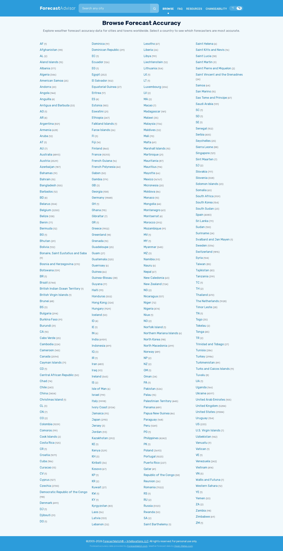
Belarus (45, 204)
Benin (44, 222)
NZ (146, 364)
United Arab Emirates (210, 399)
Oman (148, 376)
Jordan (97, 432)
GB (94, 185)
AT (41, 142)
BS (42, 307)
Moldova (149, 191)
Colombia (46, 424)
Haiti (95, 290)
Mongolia (150, 204)
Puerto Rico (152, 462)
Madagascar (152, 111)
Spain (199, 214)
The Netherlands (207, 301)
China (44, 393)
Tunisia (201, 350)
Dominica (98, 43)
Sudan (200, 227)
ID (93, 321)
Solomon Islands (207, 184)
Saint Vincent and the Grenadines (219, 74)
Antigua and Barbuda (54, 105)
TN (198, 313)
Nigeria (148, 308)
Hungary (98, 308)
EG (93, 68)
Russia (148, 506)
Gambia (97, 179)
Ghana (96, 210)
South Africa (205, 196)
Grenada (98, 241)
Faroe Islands (101, 130)
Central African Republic (57, 375)
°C (239, 8)
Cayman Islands (51, 362)
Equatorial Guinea (104, 87)
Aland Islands (49, 62)
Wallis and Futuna (208, 479)
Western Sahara (207, 486)
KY (93, 499)
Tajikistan (202, 270)
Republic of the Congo (159, 475)
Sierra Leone (204, 147)
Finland (97, 148)
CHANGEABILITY (216, 8)
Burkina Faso (49, 319)
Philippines (151, 438)
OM (146, 370)
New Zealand (153, 284)
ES (93, 99)
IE (93, 327)
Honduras (98, 296)
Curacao (45, 467)
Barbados (46, 191)
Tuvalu (200, 375)
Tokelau (201, 325)
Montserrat (151, 216)
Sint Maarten (205, 159)
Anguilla (45, 99)
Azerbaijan (47, 167)
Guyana (97, 284)
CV (42, 473)
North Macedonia (155, 345)
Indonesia (98, 345)
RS (145, 493)
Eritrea (96, 93)
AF (41, 43)
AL (41, 56)
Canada (45, 356)
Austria (45, 161)
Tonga (200, 331)
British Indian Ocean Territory (60, 288)
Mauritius (150, 167)
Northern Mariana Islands (161, 333)
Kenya (96, 450)
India (95, 339)
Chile (43, 387)
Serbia (200, 134)
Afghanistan (48, 50)
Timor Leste (204, 307)
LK (145, 74)
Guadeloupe (100, 247)
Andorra (45, 87)
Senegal (201, 128)
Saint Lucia (203, 56)
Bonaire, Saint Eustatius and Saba (63, 253)
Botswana (47, 270)
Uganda (201, 387)
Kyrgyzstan (99, 506)
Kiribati (96, 462)
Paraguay (150, 419)
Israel (95, 395)
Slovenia (201, 178)
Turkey (200, 356)
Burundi (45, 325)
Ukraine (201, 393)
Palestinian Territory (158, 401)
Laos (95, 512)
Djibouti (45, 515)
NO (146, 321)
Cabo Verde (47, 338)
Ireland (96, 376)
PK (145, 444)
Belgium (45, 210)
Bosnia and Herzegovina (56, 264)
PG (146, 432)
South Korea (204, 202)
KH (93, 456)
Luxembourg (152, 87)
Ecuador (97, 62)
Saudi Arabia (204, 104)
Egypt (96, 74)
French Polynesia (103, 167)
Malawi (148, 117)
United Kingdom (207, 406)
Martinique (151, 154)
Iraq (94, 370)
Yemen (200, 498)
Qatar (147, 469)
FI (93, 136)
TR (197, 338)
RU (146, 499)
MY (146, 241)
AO (42, 111)
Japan (96, 419)
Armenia (45, 130)
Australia (46, 154)
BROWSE (168, 8)
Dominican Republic (105, 50)
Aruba (44, 136)
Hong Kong (99, 302)
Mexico (148, 179)
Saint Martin (204, 62)
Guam (96, 253)
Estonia (97, 105)
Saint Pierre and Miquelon (213, 68)
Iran (94, 364)
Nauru (148, 265)
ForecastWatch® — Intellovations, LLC (125, 541)
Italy (95, 401)
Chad (43, 381)
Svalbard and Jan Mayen (213, 239)
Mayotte (149, 173)
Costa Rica (47, 442)
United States (205, 412)
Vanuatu (201, 442)
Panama (149, 407)
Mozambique (152, 228)
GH (94, 204)
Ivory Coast (99, 407)
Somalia (201, 190)
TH (198, 288)
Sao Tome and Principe (211, 97)
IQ (93, 351)
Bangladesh (48, 185)
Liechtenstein (153, 62)
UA (198, 381)
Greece (97, 228)
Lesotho (149, 43)
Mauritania (151, 161)
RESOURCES (194, 8)
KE (93, 444)
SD (198, 116)
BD (42, 197)
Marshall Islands (155, 148)
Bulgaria (45, 313)
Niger (147, 302)
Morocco (149, 222)
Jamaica (98, 413)
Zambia (201, 510)
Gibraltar (98, 216)
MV (146, 234)
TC (198, 282)
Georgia (97, 191)
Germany (98, 197)
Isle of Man (99, 389)
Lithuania (150, 68)
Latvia (96, 518)
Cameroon (47, 350)
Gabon (96, 173)
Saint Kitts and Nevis (210, 50)
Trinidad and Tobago (210, 344)
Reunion (149, 481)
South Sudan (205, 208)
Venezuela (203, 461)
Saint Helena (204, 43)
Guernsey (98, 265)
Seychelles (203, 141)
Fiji (94, 142)
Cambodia (47, 344)
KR (93, 481)
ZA (198, 504)
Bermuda (46, 228)
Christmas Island (51, 399)
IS (93, 382)
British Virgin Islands (54, 295)
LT (145, 80)
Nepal (147, 271)
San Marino (203, 91)
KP (93, 475)
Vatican (201, 449)
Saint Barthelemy (156, 524)
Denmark (46, 503)
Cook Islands (48, 436)
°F (233, 8)
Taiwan (201, 264)
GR (94, 222)
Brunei (44, 301)
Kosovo (97, 469)
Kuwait (96, 487)
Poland (148, 450)
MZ (146, 253)
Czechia (45, 486)
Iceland (97, 315)
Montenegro (152, 210)
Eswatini (98, 111)
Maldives (150, 130)
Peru (147, 425)
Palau (147, 395)
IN (93, 333)
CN (42, 412)
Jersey (96, 425)
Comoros (46, 430)
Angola (44, 93)
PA (145, 382)
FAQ (180, 8)
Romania (150, 487)
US (198, 424)
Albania (45, 68)
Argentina (47, 123)
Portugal (150, 456)
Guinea (97, 271)
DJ (42, 509)
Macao (148, 105)
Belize (44, 216)
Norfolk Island (153, 327)
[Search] (154, 8)
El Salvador (99, 80)
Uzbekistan (203, 436)
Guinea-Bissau (102, 278)
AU (42, 148)
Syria (199, 258)
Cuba (43, 461)
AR (42, 117)
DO (42, 521)
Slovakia (201, 171)
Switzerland (204, 251)
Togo (199, 319)
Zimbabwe (203, 516)
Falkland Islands (103, 123)
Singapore (203, 153)
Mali (146, 136)
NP (146, 358)
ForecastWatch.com (137, 546)
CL (41, 406)
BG (42, 234)
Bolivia (44, 247)
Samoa (200, 85)
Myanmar (150, 247)
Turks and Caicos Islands (213, 369)
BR (42, 276)
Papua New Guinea (157, 413)
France (96, 154)
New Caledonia (154, 278)
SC (198, 110)
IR (93, 358)
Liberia (148, 50)
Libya (147, 56)
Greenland (99, 234)
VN (198, 473)
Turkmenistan (205, 362)
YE (197, 492)
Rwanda (149, 512)
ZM (198, 523)
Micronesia (151, 185)
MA (146, 99)
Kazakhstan (100, 438)
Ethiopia (97, 117)
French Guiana (102, 161)
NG (146, 290)
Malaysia (149, 123)
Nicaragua (151, 296)
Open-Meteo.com (183, 546)
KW (94, 493)
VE (197, 455)
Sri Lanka (202, 221)
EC (93, 56)
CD (42, 369)
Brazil (44, 282)
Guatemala (99, 259)
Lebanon (98, 524)
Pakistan (150, 389)
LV (145, 93)
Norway (149, 351)
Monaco (149, 197)
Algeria (44, 74)
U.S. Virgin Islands (208, 430)
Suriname (202, 233)
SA (146, 518)
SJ (197, 165)
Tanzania (202, 276)
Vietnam (201, 467)
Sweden (201, 245)
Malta (147, 142)
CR (42, 449)
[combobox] (114, 8)
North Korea (152, 339)
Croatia (45, 455)
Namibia (149, 259)
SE (197, 122)
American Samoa (51, 80)
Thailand (202, 295)
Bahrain (45, 179)
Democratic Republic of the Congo (63, 492)
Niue (147, 315)
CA (42, 331)
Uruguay (202, 418)
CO (42, 418)
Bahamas (46, 173)
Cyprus (44, 479)
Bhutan (45, 241)
